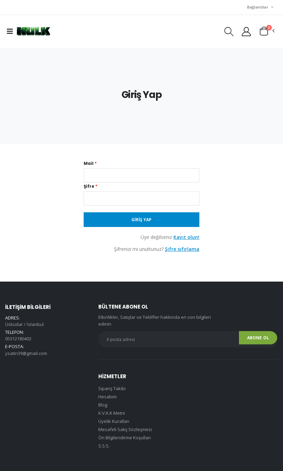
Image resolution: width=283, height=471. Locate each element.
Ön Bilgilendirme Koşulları (124, 437)
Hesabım (107, 397)
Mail (90, 163)
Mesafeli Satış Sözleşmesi (125, 429)
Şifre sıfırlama (182, 249)
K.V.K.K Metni (111, 413)
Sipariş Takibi (112, 388)
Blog (102, 405)
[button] (229, 33)
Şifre (90, 186)
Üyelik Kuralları (113, 421)
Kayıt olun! (186, 237)
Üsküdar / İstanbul (24, 324)
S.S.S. (104, 446)
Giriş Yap (141, 220)
